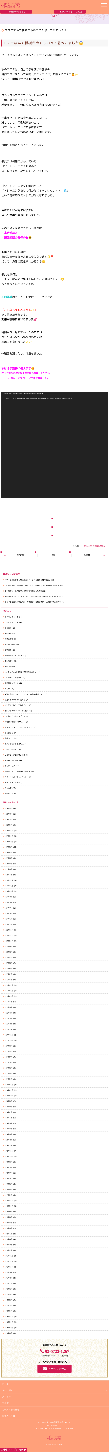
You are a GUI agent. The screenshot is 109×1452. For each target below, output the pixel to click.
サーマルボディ (11, 749)
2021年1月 (8, 1079)
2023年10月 (9, 941)
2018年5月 (8, 1234)
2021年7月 (8, 1057)
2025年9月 (8, 847)
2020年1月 (8, 1145)
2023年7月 (8, 957)
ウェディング (10, 766)
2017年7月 (8, 1283)
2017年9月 (8, 1272)
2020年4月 (8, 1129)
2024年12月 (9, 880)
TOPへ (54, 555)
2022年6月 (8, 1002)
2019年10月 (9, 1156)
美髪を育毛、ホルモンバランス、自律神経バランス (24, 694)
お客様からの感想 (11, 760)
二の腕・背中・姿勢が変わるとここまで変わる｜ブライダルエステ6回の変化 (34, 585)
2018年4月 (8, 1239)
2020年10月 (9, 1095)
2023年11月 (9, 935)
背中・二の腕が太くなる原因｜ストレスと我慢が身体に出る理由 (29, 580)
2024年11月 (9, 886)
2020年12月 (9, 1084)
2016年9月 (8, 1333)
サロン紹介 (7, 1390)
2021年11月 (9, 1035)
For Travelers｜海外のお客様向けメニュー (21, 672)
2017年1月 (8, 1311)
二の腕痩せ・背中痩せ (13, 677)
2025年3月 (8, 869)
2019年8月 (8, 1167)
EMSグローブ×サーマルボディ (16, 705)
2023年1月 (8, 980)
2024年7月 (8, 908)
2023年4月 (8, 968)
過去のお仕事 (8, 1416)
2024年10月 (9, 891)
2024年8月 (8, 902)
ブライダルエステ (11, 622)
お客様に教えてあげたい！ (15, 722)
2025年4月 (8, 863)
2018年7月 (8, 1223)
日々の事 (8, 788)
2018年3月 (8, 1245)
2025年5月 (8, 858)
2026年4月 (8, 808)
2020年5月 (8, 1123)
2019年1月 (8, 1195)
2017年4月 (8, 1300)
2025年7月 (8, 852)
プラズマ (8, 628)
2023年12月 (9, 930)
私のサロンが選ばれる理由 (94, 546)
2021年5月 (8, 1062)
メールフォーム (57, 1368)
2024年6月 (8, 913)
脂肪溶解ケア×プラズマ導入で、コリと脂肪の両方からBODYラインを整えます (34, 596)
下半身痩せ (9, 661)
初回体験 (6, 297)
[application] (54, 445)
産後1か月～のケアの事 (14, 655)
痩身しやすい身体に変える (15, 700)
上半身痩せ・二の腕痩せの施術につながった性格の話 (25, 591)
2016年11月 (9, 1322)
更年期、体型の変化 (12, 644)
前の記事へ (21, 555)
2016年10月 (9, 1327)
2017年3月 (8, 1305)
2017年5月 (8, 1294)
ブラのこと (9, 733)
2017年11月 (9, 1261)
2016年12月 (9, 1316)
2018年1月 (8, 1250)
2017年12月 (9, 1256)
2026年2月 (8, 819)
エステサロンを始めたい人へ (16, 744)
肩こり (7, 688)
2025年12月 (9, 830)
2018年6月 (8, 1228)
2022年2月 (8, 1024)
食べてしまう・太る (12, 617)
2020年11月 (9, 1090)
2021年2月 (8, 1073)
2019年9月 (8, 1162)
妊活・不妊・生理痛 (12, 782)
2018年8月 (8, 1217)
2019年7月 (8, 1173)
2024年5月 (8, 919)
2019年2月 (8, 1189)
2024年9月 (8, 897)
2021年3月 (8, 1068)
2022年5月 (8, 1007)
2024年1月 (8, 924)
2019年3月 (8, 1184)
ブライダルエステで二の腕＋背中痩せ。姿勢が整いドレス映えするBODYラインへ (35, 602)
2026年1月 (8, 825)
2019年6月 (8, 1178)
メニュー (6, 1397)
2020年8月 (8, 1106)
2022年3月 (8, 1018)
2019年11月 (9, 1151)
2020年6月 (8, 1118)
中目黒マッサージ (11, 683)
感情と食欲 (9, 639)
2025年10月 (9, 841)
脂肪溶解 (8, 633)
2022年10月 (9, 996)
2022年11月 (9, 990)
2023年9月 (8, 946)
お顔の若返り (10, 666)
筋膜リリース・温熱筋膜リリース (17, 771)
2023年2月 (8, 974)
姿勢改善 (8, 650)
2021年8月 (8, 1051)
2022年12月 (9, 985)
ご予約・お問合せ (11, 1410)
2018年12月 (9, 1200)
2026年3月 (8, 814)
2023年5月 (8, 963)
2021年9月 (8, 1046)
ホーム (5, 1384)
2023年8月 (8, 952)
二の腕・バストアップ (14, 716)
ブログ (5, 1403)
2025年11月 (9, 836)
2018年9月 (8, 1211)
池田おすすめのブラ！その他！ (17, 711)
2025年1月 (8, 875)
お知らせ (8, 793)
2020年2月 (8, 1140)
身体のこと (9, 738)
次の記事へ (88, 555)
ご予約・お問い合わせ (13, 1449)
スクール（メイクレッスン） (16, 777)
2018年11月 (9, 1206)
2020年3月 (8, 1134)
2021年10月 (9, 1040)
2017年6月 (8, 1289)
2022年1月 (8, 1029)
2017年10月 (9, 1267)
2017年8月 (8, 1278)
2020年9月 (8, 1101)
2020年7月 (8, 1112)
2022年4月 (8, 1013)
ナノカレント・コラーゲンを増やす (18, 727)
